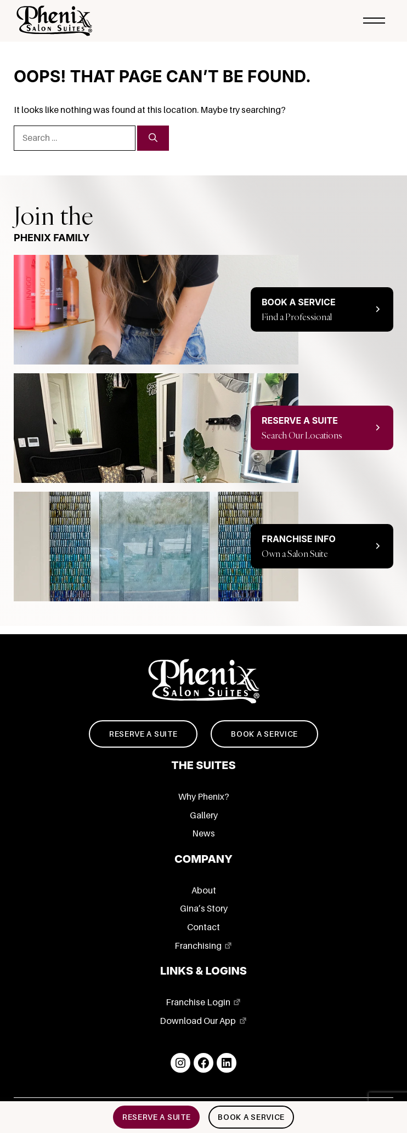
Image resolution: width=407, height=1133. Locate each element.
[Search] (153, 138)
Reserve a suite (143, 734)
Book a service (264, 734)
